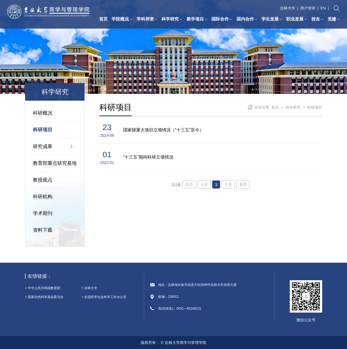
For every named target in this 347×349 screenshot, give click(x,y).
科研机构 (42, 196)
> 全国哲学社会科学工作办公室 (104, 297)
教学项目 (197, 19)
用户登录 (307, 8)
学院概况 (122, 19)
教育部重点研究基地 (55, 163)
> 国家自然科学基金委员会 (44, 297)
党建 (334, 19)
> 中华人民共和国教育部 (42, 288)
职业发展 (296, 19)
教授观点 (42, 180)
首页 (103, 19)
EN (323, 8)
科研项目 (42, 129)
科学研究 (172, 19)
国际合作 (222, 19)
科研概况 (42, 113)
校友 (317, 19)
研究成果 (42, 146)
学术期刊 (42, 213)
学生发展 (271, 19)
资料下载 (42, 230)
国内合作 (247, 19)
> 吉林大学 (89, 288)
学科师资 (147, 19)
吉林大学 (287, 8)
